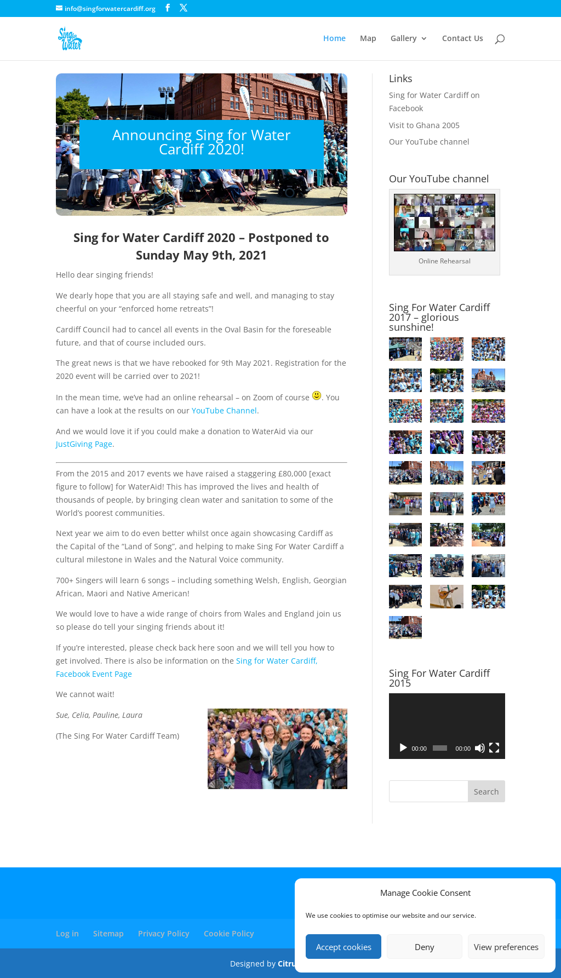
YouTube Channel (224, 410)
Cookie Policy (229, 933)
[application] (447, 725)
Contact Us (462, 38)
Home (334, 38)
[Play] (403, 748)
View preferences (506, 946)
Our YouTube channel (429, 141)
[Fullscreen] (494, 748)
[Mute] (479, 748)
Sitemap (108, 933)
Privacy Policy (164, 933)
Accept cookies (343, 946)
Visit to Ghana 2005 (424, 125)
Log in (67, 933)
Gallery (404, 38)
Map (368, 38)
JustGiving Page (84, 444)
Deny (424, 946)
